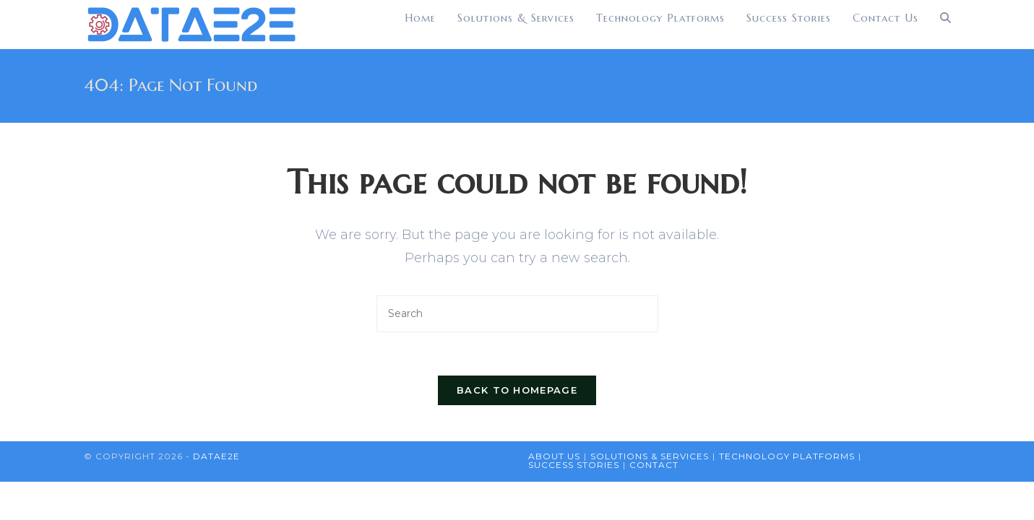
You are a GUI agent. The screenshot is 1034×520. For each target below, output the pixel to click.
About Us (554, 456)
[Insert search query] (517, 313)
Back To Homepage (517, 390)
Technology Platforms (787, 456)
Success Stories (573, 464)
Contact (653, 464)
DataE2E (216, 456)
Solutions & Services (649, 456)
